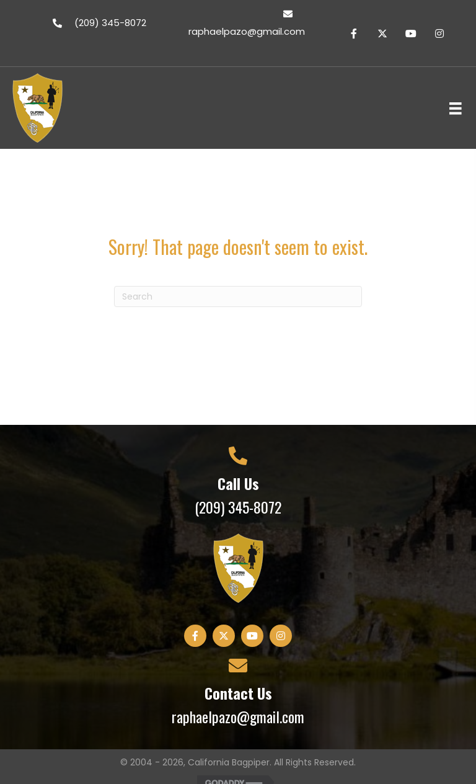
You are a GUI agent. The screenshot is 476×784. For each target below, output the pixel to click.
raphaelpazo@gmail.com (238, 716)
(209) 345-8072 (238, 507)
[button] (354, 33)
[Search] (238, 296)
